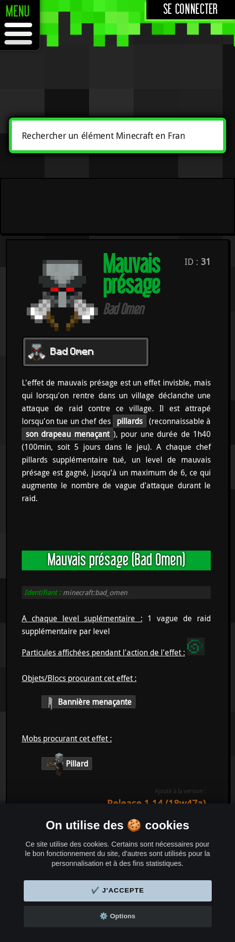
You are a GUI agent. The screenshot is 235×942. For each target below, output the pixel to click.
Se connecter (190, 9)
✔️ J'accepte (117, 890)
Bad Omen (72, 352)
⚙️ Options (117, 916)
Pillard (67, 763)
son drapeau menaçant (67, 433)
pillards (129, 421)
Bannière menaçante (89, 701)
